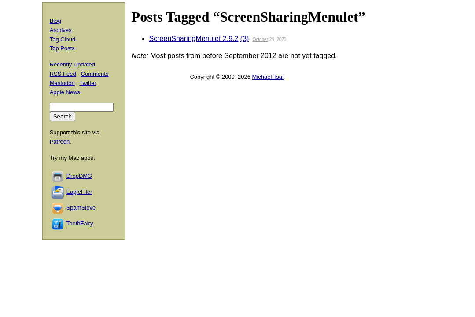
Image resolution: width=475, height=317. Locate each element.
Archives (61, 30)
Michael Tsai (268, 77)
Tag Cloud (63, 39)
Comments (95, 73)
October (260, 39)
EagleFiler (79, 191)
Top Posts (62, 48)
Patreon (60, 141)
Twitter (87, 83)
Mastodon (62, 83)
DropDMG (79, 176)
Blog (55, 21)
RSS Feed (63, 73)
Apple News (65, 92)
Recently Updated (72, 64)
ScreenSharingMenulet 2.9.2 (194, 38)
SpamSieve (81, 207)
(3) (244, 38)
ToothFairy (79, 223)
